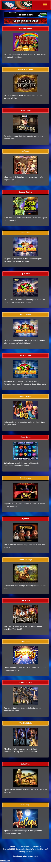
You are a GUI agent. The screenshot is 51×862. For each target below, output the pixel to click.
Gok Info (37, 846)
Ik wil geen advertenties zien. (25, 856)
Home (12, 846)
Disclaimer (24, 846)
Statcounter (5, 861)
